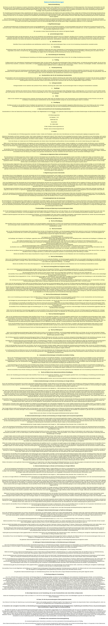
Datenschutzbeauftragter (78, 623)
